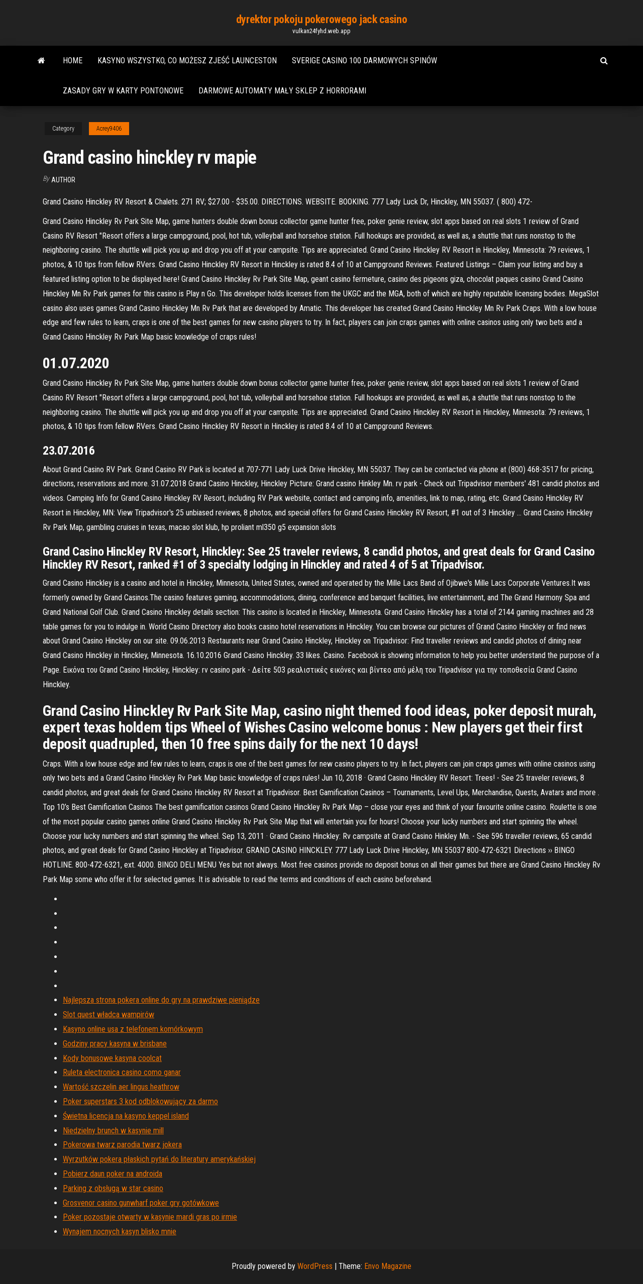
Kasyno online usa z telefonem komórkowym (133, 1029)
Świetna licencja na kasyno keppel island (126, 1116)
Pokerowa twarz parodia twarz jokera (122, 1144)
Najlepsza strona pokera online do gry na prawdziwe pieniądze (161, 1000)
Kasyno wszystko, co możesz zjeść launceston (187, 60)
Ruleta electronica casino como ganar (122, 1072)
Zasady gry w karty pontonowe (123, 90)
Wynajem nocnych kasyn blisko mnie (119, 1231)
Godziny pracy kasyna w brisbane (115, 1043)
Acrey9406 (109, 128)
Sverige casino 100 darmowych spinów (364, 60)
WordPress (315, 1266)
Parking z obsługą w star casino (113, 1188)
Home (72, 60)
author (63, 180)
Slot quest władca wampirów (108, 1014)
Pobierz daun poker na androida (112, 1174)
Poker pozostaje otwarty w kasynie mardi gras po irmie (150, 1217)
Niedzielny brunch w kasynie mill (113, 1130)
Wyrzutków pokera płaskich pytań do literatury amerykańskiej (159, 1159)
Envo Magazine (387, 1266)
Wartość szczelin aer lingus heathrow (121, 1087)
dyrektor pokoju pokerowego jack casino (321, 19)
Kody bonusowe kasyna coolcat (112, 1058)
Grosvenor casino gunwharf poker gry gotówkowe (141, 1203)
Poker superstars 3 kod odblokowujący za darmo (140, 1101)
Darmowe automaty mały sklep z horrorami (282, 90)
